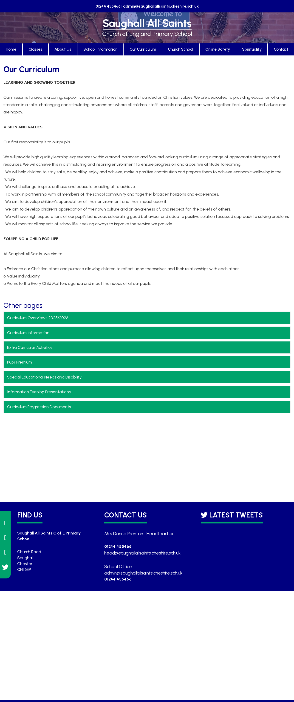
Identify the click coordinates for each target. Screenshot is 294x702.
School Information (100, 49)
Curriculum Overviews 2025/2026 (37, 317)
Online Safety (217, 49)
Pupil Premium (19, 362)
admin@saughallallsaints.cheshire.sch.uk (161, 6)
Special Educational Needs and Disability (44, 377)
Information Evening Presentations (39, 391)
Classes (35, 49)
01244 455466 (108, 6)
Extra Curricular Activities (30, 347)
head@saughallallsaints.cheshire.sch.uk (142, 553)
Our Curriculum (143, 49)
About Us (62, 49)
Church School (180, 49)
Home (11, 49)
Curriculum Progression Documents (39, 406)
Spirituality (252, 49)
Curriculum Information (28, 332)
